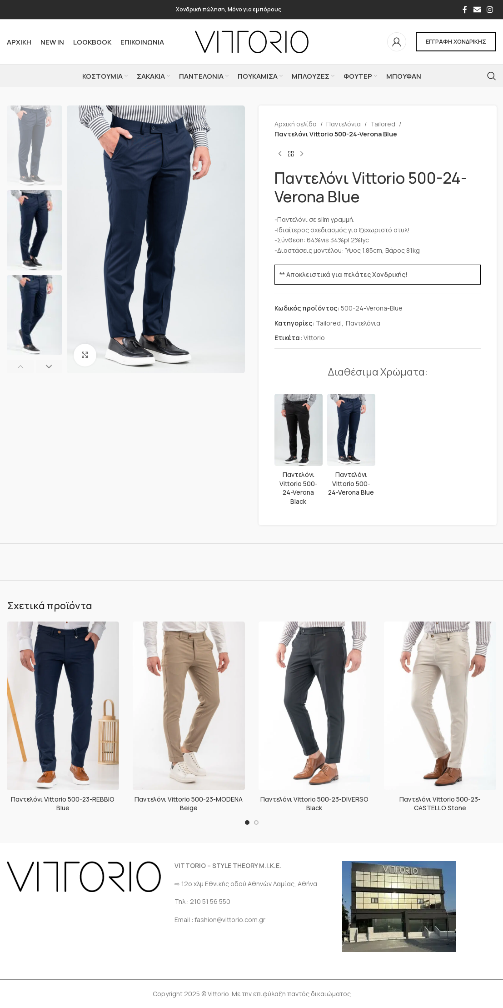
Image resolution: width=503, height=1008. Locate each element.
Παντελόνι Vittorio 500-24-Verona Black (298, 488)
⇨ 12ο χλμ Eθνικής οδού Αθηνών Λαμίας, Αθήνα (245, 883)
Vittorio (314, 337)
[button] (20, 366)
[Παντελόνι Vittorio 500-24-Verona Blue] (351, 430)
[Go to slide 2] (256, 822)
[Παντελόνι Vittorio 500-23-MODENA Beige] (189, 706)
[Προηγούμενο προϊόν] (279, 154)
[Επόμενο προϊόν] (301, 154)
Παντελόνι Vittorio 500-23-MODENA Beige (188, 803)
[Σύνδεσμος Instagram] (490, 9)
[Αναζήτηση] (492, 76)
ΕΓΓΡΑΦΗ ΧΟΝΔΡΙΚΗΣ (456, 41)
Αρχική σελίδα (295, 124)
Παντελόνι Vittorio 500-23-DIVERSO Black (314, 803)
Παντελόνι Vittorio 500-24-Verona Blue (351, 483)
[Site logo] (252, 41)
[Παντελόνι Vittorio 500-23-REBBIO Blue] (63, 706)
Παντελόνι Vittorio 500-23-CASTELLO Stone (440, 803)
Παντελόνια (343, 124)
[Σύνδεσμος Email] (476, 9)
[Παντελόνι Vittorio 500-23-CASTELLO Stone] (440, 706)
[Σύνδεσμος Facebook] (464, 9)
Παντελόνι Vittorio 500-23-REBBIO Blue (63, 803)
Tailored (382, 124)
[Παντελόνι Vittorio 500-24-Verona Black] (298, 430)
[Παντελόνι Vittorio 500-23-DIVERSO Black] (315, 706)
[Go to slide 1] (247, 822)
